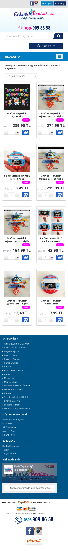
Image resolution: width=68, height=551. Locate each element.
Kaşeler (7, 366)
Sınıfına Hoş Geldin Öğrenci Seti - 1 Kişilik (17, 302)
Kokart (6, 374)
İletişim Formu (9, 453)
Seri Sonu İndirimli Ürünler (16, 397)
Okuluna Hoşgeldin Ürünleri (33, 65)
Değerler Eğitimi (10, 351)
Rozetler (7, 393)
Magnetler (8, 378)
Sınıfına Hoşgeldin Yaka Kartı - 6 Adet (17, 177)
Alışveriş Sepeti (9, 431)
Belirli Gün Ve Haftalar (14, 347)
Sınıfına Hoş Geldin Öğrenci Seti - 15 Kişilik (17, 240)
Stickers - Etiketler (11, 404)
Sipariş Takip (8, 434)
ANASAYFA (12, 57)
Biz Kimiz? (7, 423)
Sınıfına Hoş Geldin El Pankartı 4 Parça (51, 240)
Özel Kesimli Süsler (12, 389)
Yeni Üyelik (47, 3)
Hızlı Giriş (59, 3)
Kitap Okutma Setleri (13, 370)
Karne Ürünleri (10, 362)
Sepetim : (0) (46, 46)
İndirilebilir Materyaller (13, 419)
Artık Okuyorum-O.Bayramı (16, 343)
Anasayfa (10, 65)
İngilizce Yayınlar (11, 358)
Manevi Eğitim (10, 381)
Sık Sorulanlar (9, 427)
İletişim (5, 449)
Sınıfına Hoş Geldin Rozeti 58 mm (51, 302)
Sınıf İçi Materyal (11, 400)
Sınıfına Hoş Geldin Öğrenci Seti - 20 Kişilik (51, 177)
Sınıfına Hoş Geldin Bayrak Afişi (17, 115)
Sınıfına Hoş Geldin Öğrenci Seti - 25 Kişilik (51, 115)
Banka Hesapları (10, 445)
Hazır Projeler (10, 355)
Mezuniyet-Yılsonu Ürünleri (16, 385)
